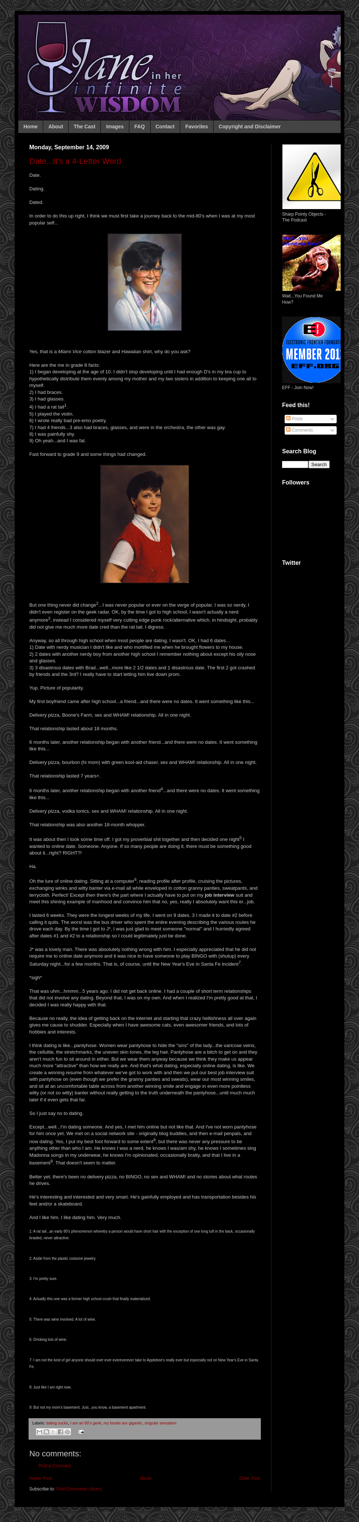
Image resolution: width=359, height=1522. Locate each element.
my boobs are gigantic (123, 1423)
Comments (299, 430)
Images (114, 126)
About (55, 126)
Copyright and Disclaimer (250, 126)
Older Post (249, 1478)
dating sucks (57, 1423)
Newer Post (40, 1478)
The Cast (84, 126)
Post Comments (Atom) (79, 1489)
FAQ (139, 126)
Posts (294, 418)
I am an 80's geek (85, 1423)
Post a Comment (54, 1465)
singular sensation (160, 1423)
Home (30, 126)
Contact (165, 126)
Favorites (196, 126)
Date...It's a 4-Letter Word (75, 161)
